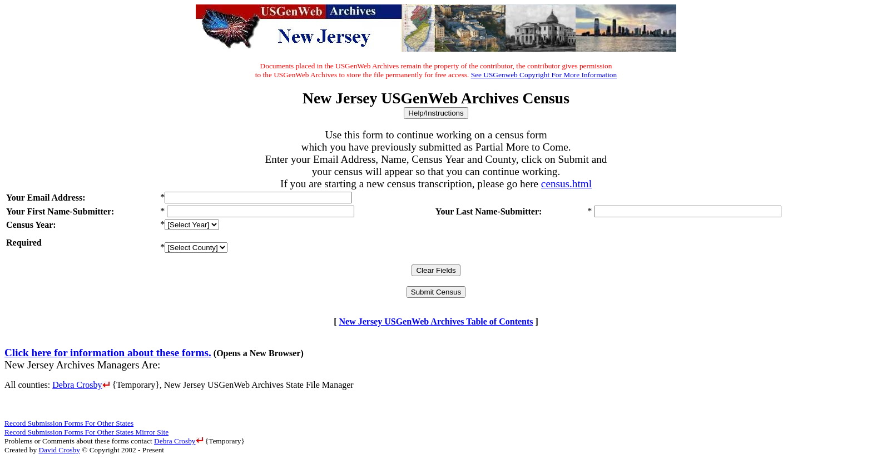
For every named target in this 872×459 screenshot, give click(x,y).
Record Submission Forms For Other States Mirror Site (86, 432)
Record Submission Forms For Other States (68, 423)
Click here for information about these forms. (107, 352)
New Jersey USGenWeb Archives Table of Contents (436, 321)
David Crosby (59, 450)
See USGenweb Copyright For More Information (544, 75)
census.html (566, 183)
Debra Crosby (81, 385)
